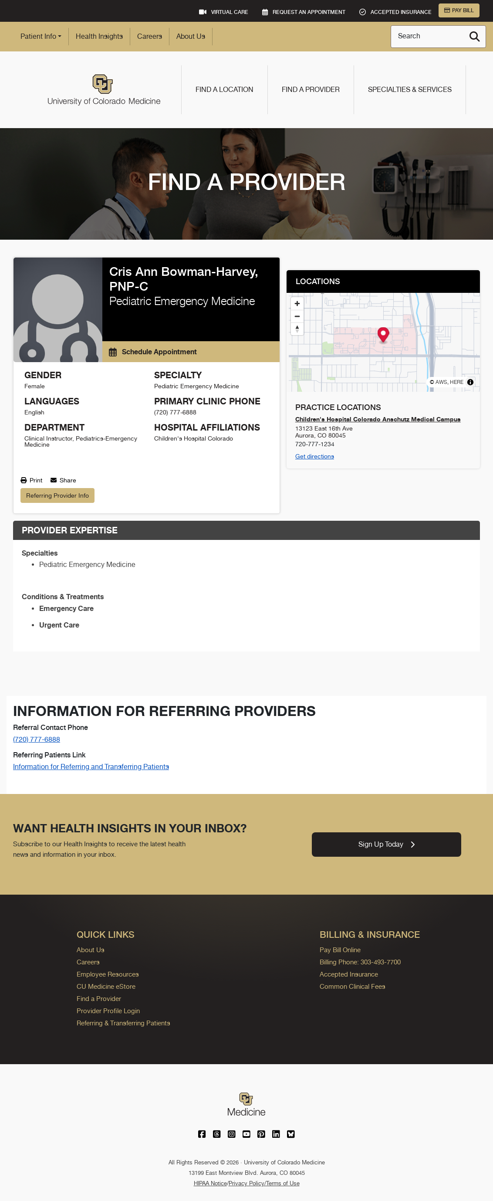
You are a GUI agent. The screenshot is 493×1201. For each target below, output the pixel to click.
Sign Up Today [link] (386, 844)
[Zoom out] (297, 316)
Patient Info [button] (38, 36)
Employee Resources (108, 974)
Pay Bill (459, 10)
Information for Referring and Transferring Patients (91, 767)
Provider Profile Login (108, 1010)
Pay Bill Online (340, 949)
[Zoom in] (297, 303)
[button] (383, 336)
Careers (149, 36)
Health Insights (99, 36)
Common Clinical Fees (352, 986)
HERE (456, 382)
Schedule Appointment (153, 351)
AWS (441, 382)
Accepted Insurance (349, 974)
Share (63, 480)
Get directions (314, 456)
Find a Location (224, 89)
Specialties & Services (410, 89)
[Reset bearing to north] (297, 328)
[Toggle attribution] (470, 382)
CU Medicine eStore (106, 986)
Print (31, 480)
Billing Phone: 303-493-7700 (360, 962)
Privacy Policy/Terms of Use (264, 1183)
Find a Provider (311, 89)
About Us (190, 36)
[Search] (475, 37)
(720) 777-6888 (36, 739)
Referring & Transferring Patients (123, 1023)
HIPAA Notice (210, 1183)
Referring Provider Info (57, 495)
